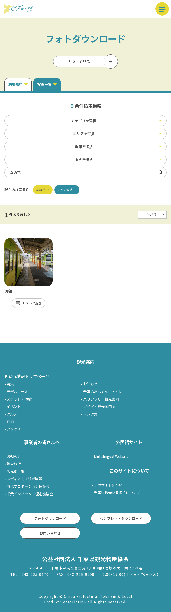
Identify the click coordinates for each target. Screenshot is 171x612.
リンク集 (90, 414)
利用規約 (15, 84)
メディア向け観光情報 (24, 478)
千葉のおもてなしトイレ (102, 391)
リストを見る (79, 61)
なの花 (40, 190)
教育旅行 (14, 463)
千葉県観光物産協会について (117, 492)
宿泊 (10, 421)
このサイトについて (110, 485)
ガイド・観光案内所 (99, 406)
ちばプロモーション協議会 (28, 486)
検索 (160, 172)
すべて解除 (65, 190)
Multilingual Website (111, 456)
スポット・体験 (19, 399)
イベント (14, 406)
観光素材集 (15, 471)
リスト (27, 303)
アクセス (14, 429)
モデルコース (17, 391)
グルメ (12, 414)
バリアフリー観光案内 (101, 399)
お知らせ (90, 384)
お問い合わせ (50, 533)
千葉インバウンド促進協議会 (30, 493)
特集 (10, 384)
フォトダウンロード (50, 518)
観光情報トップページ (29, 376)
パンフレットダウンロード (121, 518)
